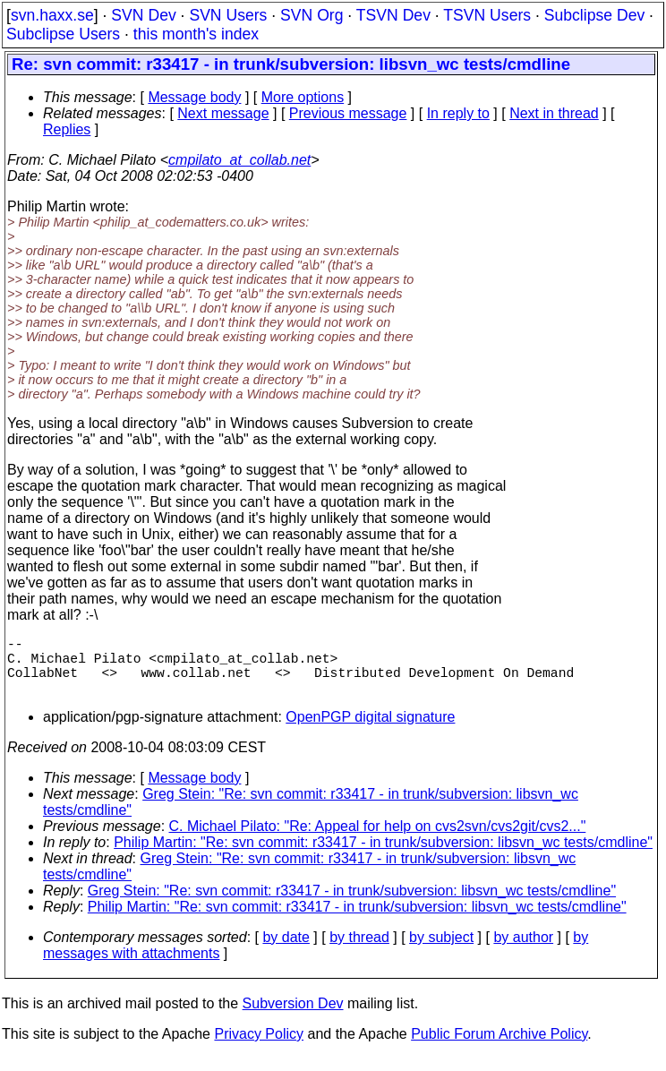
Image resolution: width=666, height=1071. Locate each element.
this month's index (196, 34)
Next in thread (554, 113)
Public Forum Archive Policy (499, 1048)
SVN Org (311, 15)
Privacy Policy (258, 1048)
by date (285, 951)
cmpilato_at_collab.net (239, 159)
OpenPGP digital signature (370, 731)
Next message (223, 113)
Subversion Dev (293, 1017)
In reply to (458, 113)
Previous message (348, 113)
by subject (441, 951)
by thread (359, 951)
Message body (194, 97)
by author (523, 951)
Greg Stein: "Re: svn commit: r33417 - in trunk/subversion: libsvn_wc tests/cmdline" (352, 904)
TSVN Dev (393, 15)
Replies (66, 129)
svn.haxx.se (52, 15)
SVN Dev (143, 15)
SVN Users (228, 15)
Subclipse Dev (594, 15)
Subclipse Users (63, 34)
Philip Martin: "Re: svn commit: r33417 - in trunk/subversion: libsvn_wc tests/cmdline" (383, 856)
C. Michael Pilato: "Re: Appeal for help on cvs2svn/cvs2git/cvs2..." (377, 840)
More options (303, 97)
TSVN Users (487, 15)
